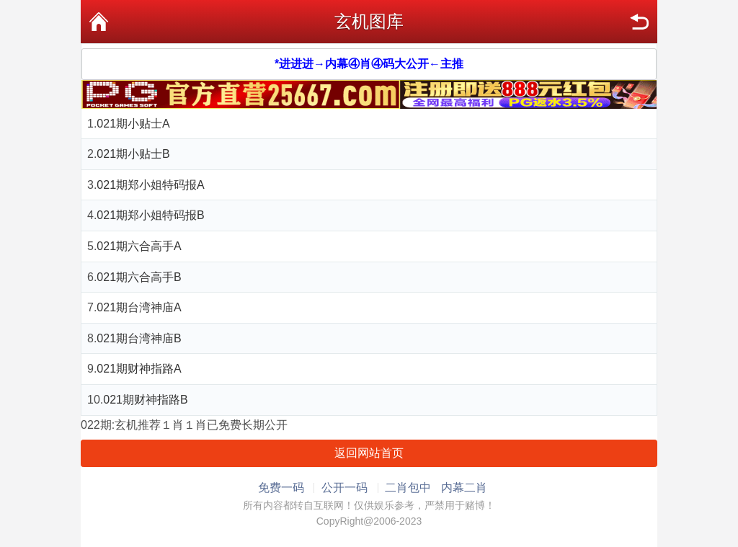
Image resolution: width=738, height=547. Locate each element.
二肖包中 (408, 487)
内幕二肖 (464, 487)
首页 (99, 21)
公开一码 (344, 487)
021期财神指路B (145, 399)
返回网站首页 (369, 453)
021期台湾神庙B (139, 338)
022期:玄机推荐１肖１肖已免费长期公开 (184, 425)
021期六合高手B (139, 277)
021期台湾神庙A (139, 307)
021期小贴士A (133, 123)
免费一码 (281, 487)
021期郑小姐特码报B (150, 215)
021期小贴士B (133, 154)
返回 (639, 21)
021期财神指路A (139, 369)
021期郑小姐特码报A (150, 185)
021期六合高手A (139, 246)
